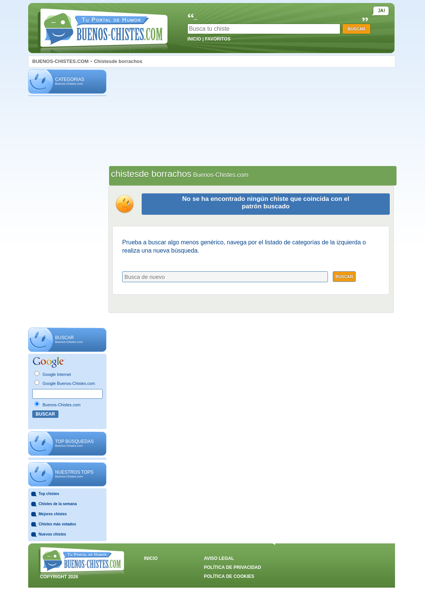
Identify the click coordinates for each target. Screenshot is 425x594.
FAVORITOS (217, 39)
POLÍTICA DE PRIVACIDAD (232, 567)
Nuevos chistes (52, 534)
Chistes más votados (57, 524)
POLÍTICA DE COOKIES (229, 576)
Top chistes (49, 494)
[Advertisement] (67, 212)
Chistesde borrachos (118, 61)
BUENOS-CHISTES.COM (60, 61)
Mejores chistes (53, 514)
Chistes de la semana (58, 504)
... (196, 18)
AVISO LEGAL (219, 558)
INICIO (194, 39)
